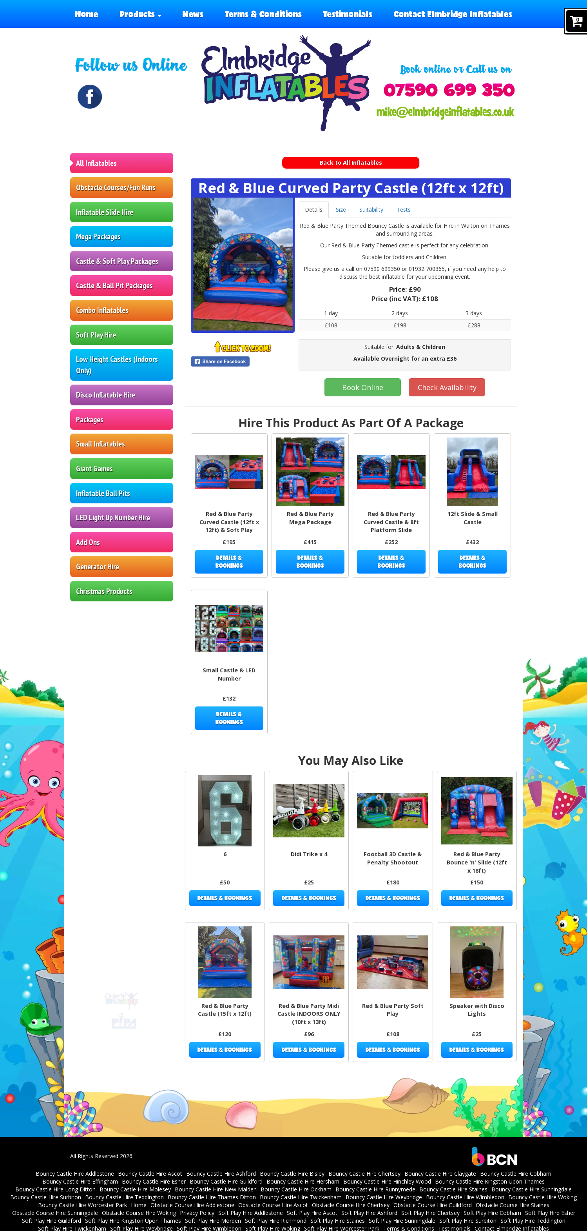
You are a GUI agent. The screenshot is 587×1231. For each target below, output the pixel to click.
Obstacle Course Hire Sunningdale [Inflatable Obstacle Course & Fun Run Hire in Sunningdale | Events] (55, 1212)
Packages (89, 419)
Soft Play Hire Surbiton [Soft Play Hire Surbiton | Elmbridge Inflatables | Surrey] (467, 1220)
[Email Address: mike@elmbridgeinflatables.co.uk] (445, 112)
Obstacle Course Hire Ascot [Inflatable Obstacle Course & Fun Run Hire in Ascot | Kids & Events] (273, 1205)
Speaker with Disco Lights (476, 1010)
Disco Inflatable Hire (105, 395)
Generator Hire (97, 566)
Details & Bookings (229, 562)
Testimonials (347, 13)
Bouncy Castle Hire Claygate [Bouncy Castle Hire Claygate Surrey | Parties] (440, 1173)
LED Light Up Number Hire (113, 517)
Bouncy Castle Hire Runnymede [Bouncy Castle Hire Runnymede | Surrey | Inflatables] (375, 1189)
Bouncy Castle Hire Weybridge (384, 1197)
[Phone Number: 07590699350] (449, 90)
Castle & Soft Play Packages (117, 261)
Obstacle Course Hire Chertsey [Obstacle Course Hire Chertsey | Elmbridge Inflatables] (351, 1205)
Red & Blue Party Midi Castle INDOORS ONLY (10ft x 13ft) (309, 1014)
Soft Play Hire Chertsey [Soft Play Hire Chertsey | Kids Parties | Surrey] (430, 1212)
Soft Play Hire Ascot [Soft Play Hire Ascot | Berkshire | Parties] (312, 1212)
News (193, 13)
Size (341, 209)
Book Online (362, 387)
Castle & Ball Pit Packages (114, 285)
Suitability (371, 209)
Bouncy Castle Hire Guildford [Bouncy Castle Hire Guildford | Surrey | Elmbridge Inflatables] (226, 1181)
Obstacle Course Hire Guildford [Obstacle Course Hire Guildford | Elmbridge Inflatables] (432, 1205)
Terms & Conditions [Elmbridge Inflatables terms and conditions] (263, 13)
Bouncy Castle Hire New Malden (216, 1189)
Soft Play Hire (96, 335)
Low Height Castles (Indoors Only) (117, 365)
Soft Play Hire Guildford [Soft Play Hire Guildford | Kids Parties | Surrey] (51, 1220)
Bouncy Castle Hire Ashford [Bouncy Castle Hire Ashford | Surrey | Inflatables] (221, 1173)
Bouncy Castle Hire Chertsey (364, 1173)
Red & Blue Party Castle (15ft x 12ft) (225, 1010)
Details (313, 209)
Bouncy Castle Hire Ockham (296, 1189)
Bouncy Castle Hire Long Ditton (55, 1189)
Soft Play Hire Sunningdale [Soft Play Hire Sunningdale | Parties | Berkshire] (402, 1220)
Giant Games (94, 468)
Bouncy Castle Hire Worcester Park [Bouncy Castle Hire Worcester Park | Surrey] (82, 1205)
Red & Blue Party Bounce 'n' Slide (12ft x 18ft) (477, 862)
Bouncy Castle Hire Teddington (124, 1197)
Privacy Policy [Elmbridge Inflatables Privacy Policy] (197, 1212)
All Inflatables (96, 163)
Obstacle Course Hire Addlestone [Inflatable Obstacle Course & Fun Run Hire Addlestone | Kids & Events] (192, 1205)
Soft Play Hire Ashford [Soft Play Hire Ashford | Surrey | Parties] (369, 1212)
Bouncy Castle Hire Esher (154, 1181)
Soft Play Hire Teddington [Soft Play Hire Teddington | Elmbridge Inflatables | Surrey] (532, 1220)
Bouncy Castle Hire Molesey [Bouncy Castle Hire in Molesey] (135, 1189)
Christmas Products (104, 591)
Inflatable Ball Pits (103, 493)
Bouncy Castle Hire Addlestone (75, 1173)
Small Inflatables (100, 444)
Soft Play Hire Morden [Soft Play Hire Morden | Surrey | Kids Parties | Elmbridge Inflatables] (213, 1220)
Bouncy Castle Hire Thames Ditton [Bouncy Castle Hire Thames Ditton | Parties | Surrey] (212, 1197)
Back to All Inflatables (351, 162)
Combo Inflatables (102, 310)
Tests (404, 209)
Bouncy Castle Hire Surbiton (45, 1197)
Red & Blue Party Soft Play (393, 1010)
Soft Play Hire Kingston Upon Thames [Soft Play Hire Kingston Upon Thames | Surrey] (133, 1220)
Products (140, 13)
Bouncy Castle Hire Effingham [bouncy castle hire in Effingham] (80, 1181)
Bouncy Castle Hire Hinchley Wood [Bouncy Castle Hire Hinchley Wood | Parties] (387, 1181)
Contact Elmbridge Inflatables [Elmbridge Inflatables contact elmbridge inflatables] (453, 13)
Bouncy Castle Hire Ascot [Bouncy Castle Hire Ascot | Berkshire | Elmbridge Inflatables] (150, 1173)
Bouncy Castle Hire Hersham (302, 1181)
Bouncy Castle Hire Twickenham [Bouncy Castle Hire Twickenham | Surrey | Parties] (301, 1197)
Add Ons (88, 542)
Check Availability (447, 387)
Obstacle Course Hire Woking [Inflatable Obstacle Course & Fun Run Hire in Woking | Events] (139, 1212)
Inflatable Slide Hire (104, 212)
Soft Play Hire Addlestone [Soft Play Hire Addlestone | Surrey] (250, 1212)
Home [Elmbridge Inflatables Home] (86, 13)
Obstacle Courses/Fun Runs (116, 187)
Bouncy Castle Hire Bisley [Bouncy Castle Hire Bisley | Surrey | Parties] (292, 1173)
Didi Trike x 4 (309, 854)
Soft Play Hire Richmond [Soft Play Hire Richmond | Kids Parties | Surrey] (275, 1220)
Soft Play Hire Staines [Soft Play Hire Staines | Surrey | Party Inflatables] (337, 1220)
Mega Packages (98, 236)
